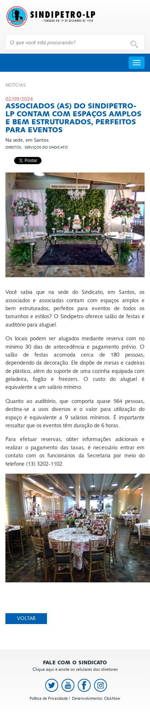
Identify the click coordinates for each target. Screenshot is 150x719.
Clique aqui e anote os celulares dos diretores (75, 666)
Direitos (13, 147)
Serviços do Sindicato (46, 147)
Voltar (26, 618)
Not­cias (15, 85)
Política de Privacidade (49, 698)
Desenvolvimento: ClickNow (96, 698)
